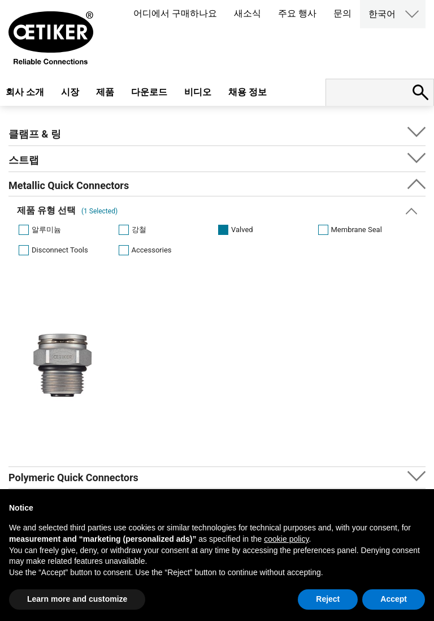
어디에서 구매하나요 (175, 13)
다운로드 (149, 92)
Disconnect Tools (60, 250)
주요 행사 (297, 13)
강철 (139, 229)
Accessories (152, 250)
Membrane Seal (356, 229)
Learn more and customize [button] (77, 598)
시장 (70, 92)
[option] (62, 385)
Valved (242, 229)
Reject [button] (328, 598)
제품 (105, 92)
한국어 (382, 13)
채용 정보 (247, 92)
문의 (342, 13)
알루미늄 (46, 229)
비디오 (197, 92)
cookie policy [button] (286, 538)
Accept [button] (393, 598)
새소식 (247, 13)
